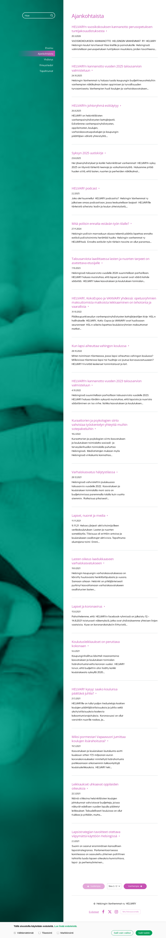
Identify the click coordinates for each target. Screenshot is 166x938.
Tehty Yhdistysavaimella (130, 912)
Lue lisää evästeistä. (65, 926)
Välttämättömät (24, 932)
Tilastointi (45, 932)
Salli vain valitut (122, 932)
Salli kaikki (144, 932)
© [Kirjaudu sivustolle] (95, 903)
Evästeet (94, 912)
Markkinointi (65, 932)
